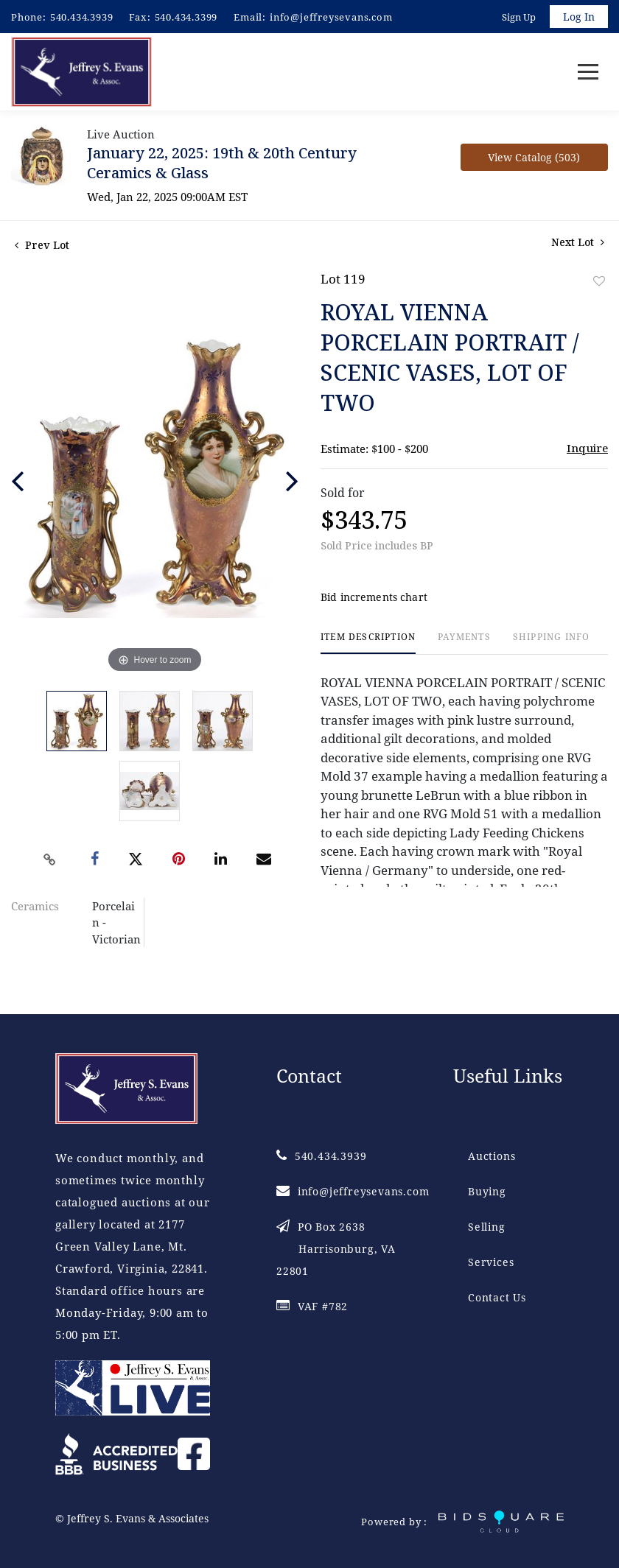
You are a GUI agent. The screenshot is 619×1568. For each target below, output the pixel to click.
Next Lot (577, 242)
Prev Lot (42, 246)
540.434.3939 (81, 17)
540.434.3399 (186, 17)
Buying (487, 1192)
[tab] (368, 644)
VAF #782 (312, 1307)
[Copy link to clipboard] (50, 860)
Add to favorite (599, 281)
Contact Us (497, 1298)
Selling (487, 1227)
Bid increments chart (374, 598)
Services (491, 1263)
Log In (579, 17)
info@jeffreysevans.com (331, 17)
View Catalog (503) (534, 158)
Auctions (491, 1157)
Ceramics (35, 906)
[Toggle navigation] (588, 72)
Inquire (587, 448)
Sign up (519, 17)
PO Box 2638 (336, 1249)
